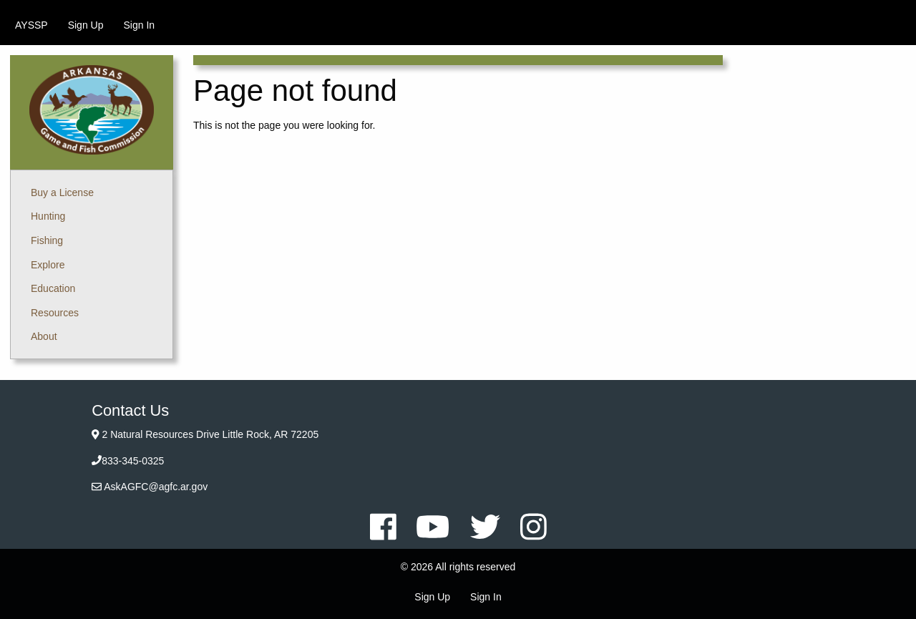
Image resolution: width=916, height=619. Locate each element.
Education (53, 288)
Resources (55, 312)
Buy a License (62, 192)
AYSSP (31, 25)
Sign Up (86, 25)
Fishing (47, 240)
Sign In (139, 25)
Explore (47, 264)
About (44, 336)
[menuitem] (31, 25)
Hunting (48, 216)
